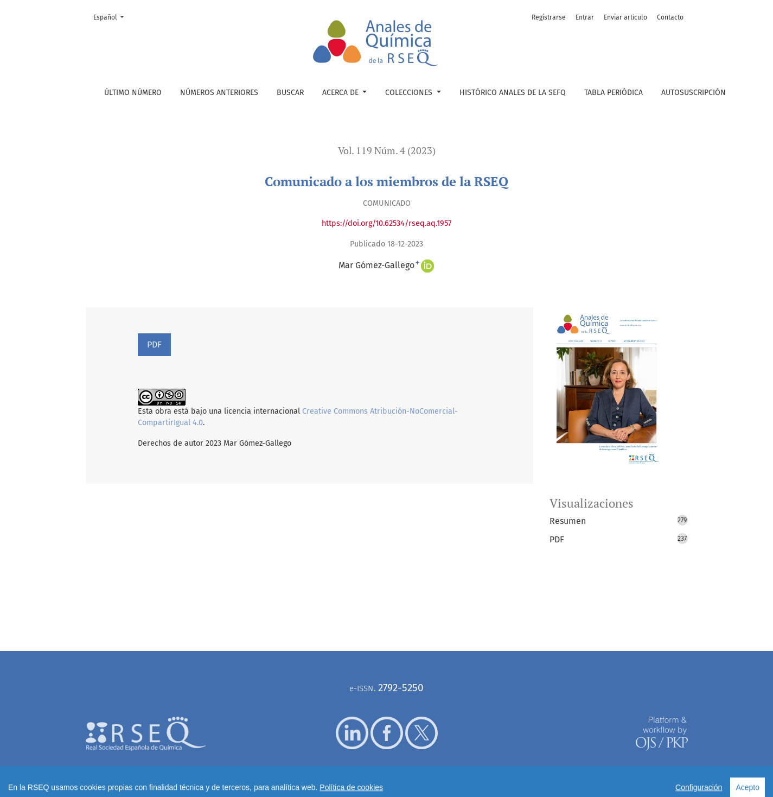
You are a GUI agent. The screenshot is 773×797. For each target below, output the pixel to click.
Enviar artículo (625, 17)
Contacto (670, 17)
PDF (154, 344)
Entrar (585, 17)
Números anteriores (219, 92)
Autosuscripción (693, 92)
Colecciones (410, 92)
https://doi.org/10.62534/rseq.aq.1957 (386, 223)
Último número (133, 92)
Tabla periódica (613, 92)
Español (112, 16)
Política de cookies (436, 782)
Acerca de (341, 92)
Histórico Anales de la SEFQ (512, 92)
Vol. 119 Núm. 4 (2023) (387, 150)
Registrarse (549, 17)
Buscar (290, 92)
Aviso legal (326, 782)
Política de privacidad (376, 782)
